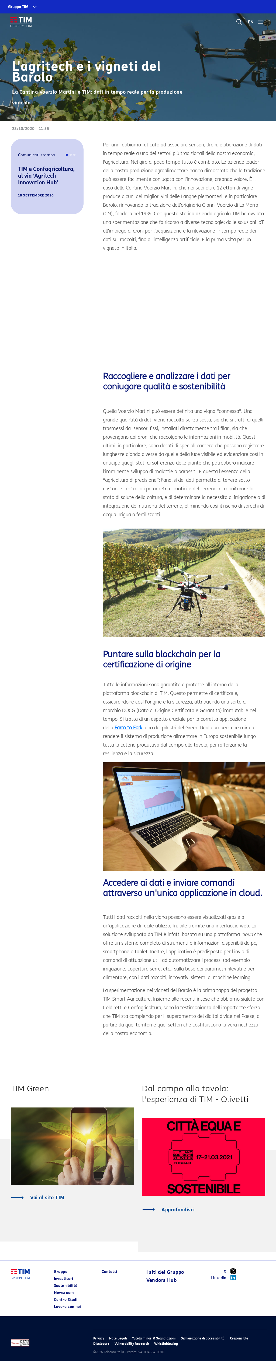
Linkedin (225, 1277)
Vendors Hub (161, 1280)
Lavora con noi (67, 1306)
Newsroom (64, 1292)
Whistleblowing (166, 1344)
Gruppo (60, 1271)
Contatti (109, 1271)
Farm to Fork (128, 728)
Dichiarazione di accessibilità (203, 1338)
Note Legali (118, 1338)
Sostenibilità (66, 1285)
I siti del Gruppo (165, 1272)
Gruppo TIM (18, 7)
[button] (18, 207)
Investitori (63, 1278)
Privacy (98, 1338)
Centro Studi (65, 1299)
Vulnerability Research (132, 1344)
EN (251, 22)
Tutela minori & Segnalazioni (153, 1338)
